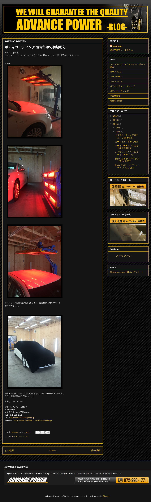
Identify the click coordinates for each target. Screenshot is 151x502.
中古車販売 (115, 96)
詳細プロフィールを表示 (121, 50)
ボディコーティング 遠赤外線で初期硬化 (126, 146)
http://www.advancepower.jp (22, 417)
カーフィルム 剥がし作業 (126, 141)
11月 (118, 131)
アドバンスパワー (124, 256)
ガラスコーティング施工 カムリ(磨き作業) (126, 136)
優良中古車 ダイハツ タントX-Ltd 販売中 (127, 159)
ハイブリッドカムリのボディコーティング (126, 153)
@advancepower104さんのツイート (126, 272)
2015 (115, 124)
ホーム (52, 450)
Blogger (106, 496)
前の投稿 (95, 450)
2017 (115, 116)
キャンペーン (116, 76)
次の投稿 (9, 450)
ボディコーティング (20, 436)
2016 (115, 120)
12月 (118, 127)
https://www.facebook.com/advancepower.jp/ (33, 420)
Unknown (117, 46)
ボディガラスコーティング (122, 86)
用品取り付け (116, 101)
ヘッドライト (116, 81)
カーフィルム (116, 71)
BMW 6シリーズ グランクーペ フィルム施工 (127, 166)
